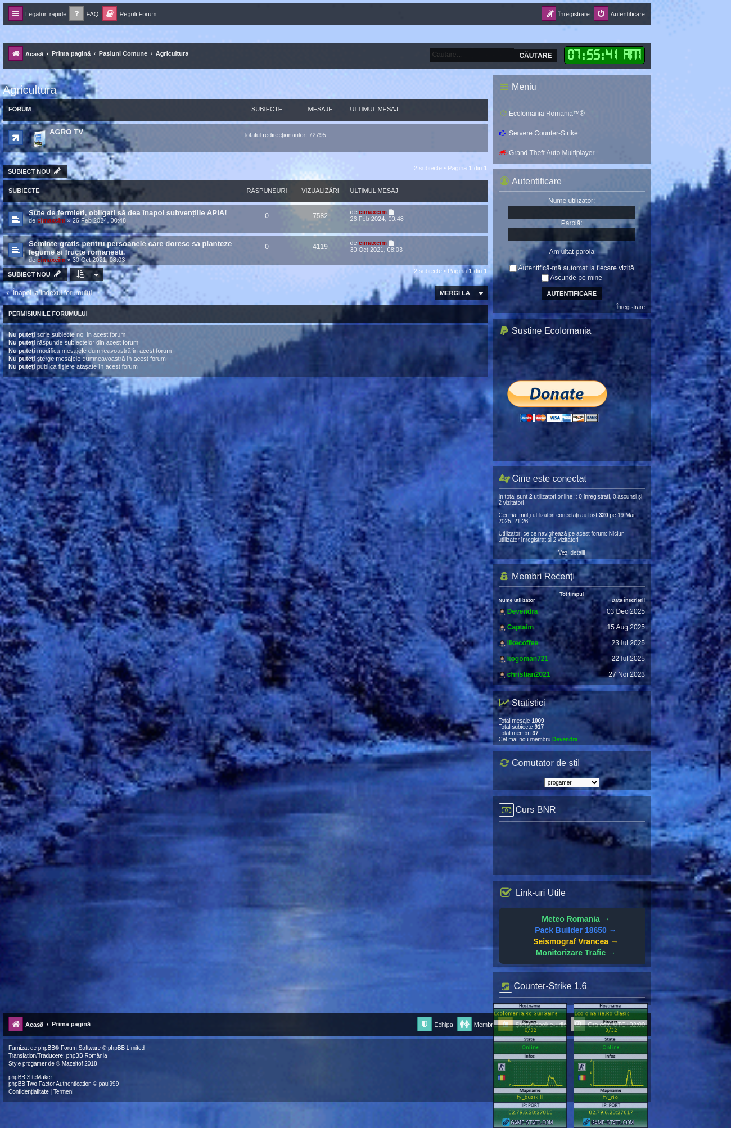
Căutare (535, 56)
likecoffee (522, 643)
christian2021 (528, 674)
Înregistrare (630, 307)
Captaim (520, 627)
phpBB (46, 1048)
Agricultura (30, 90)
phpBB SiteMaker (30, 1077)
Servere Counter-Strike (538, 133)
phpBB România (86, 1056)
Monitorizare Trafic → (576, 952)
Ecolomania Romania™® (542, 113)
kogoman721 (527, 659)
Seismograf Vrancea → (576, 941)
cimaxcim (51, 220)
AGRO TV (66, 132)
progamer (34, 1064)
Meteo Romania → (576, 918)
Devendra (522, 611)
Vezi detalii (571, 553)
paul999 (109, 1084)
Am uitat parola (571, 252)
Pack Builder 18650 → (576, 930)
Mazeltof (72, 1064)
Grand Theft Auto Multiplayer (547, 153)
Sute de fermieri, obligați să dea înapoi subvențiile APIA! (128, 213)
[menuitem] (83, 14)
